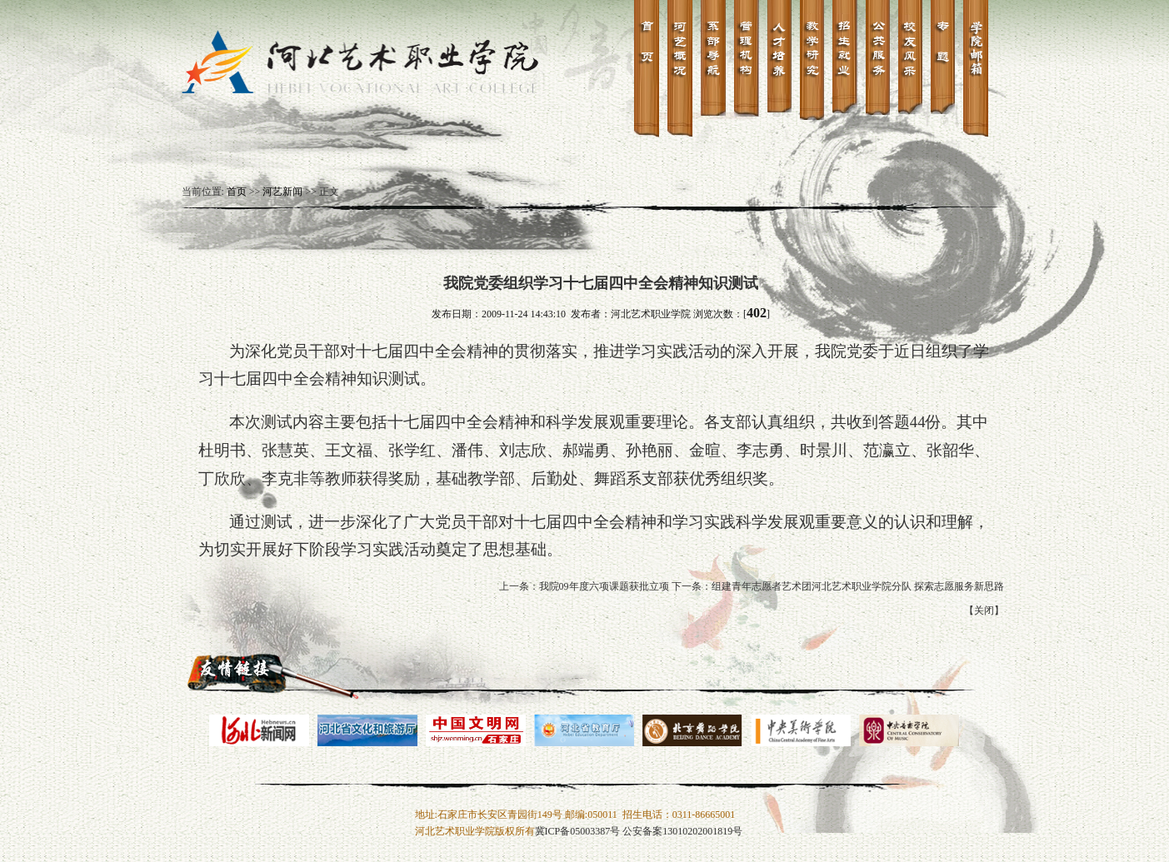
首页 (237, 191)
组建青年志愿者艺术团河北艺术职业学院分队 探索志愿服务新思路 (858, 586)
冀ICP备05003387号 (578, 831)
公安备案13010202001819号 (682, 831)
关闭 (984, 610)
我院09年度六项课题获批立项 (604, 586)
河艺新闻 (282, 191)
